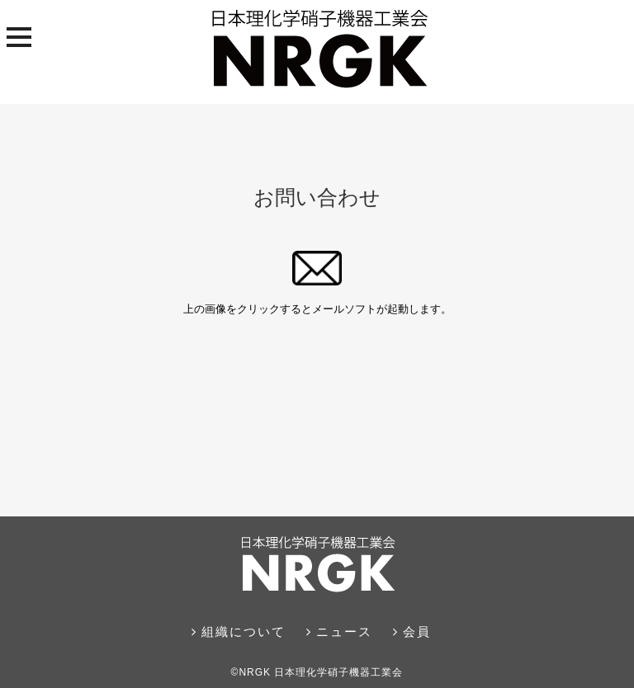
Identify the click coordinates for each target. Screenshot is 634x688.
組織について (239, 631)
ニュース (339, 631)
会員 (412, 631)
